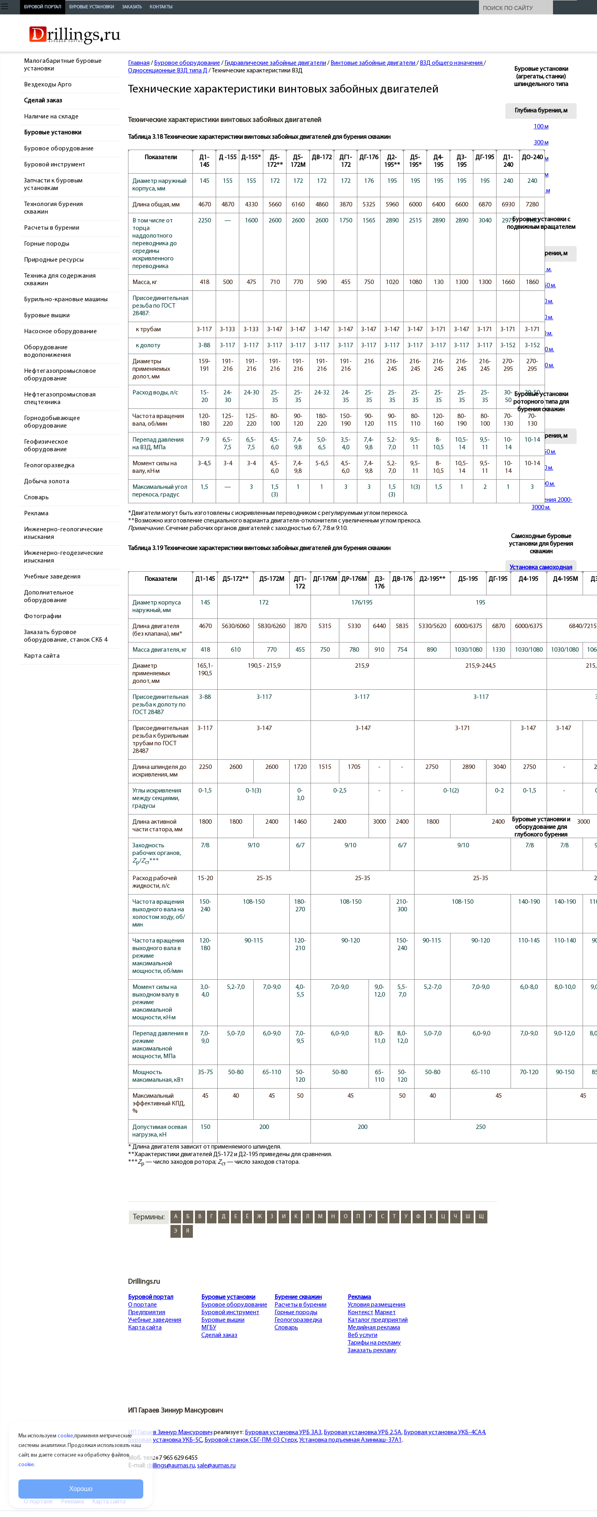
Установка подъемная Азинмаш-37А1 (350, 1440)
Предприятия (146, 1312)
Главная (139, 63)
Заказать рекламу (372, 1350)
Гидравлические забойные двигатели (275, 63)
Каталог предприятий (378, 1320)
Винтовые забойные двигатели (374, 63)
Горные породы (295, 1312)
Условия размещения (376, 1305)
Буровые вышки (222, 1320)
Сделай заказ (219, 1335)
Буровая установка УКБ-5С (165, 1440)
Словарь (286, 1328)
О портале (142, 1305)
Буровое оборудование (187, 63)
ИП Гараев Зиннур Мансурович (170, 1432)
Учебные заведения (154, 1320)
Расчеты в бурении (300, 1305)
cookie (65, 1436)
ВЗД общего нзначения (452, 63)
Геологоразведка (298, 1320)
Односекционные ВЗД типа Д (167, 71)
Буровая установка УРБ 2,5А (362, 1432)
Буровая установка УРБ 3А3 (283, 1432)
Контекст (360, 1312)
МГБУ (208, 1328)
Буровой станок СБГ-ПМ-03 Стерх (250, 1440)
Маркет (385, 1312)
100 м (541, 127)
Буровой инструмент (230, 1312)
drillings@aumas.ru (171, 1466)
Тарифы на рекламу (374, 1343)
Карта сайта (145, 1328)
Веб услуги (362, 1335)
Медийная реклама (374, 1328)
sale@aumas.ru (216, 1466)
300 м (541, 143)
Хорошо (80, 1488)
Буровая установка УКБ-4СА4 (444, 1432)
